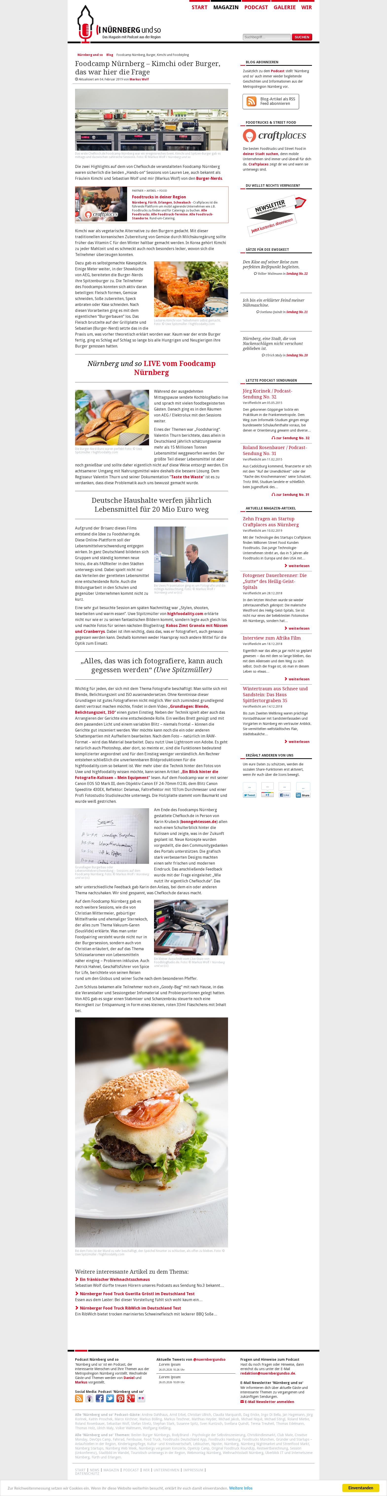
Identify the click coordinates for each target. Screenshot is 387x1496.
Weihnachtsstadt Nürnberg (243, 1453)
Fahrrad (118, 1439)
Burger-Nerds (209, 178)
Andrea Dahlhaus (155, 1415)
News (94, 1470)
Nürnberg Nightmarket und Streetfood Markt (275, 1444)
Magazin (226, 7)
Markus (81, 1382)
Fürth (152, 202)
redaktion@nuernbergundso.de (267, 1373)
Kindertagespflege (131, 1444)
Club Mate (285, 1435)
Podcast (256, 7)
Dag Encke (251, 1415)
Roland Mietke (298, 1419)
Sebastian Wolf (118, 1424)
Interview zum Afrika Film (272, 638)
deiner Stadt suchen (260, 154)
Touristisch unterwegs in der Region (158, 1453)
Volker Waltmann (128, 1428)
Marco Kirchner (126, 1419)
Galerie (285, 7)
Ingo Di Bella (271, 1415)
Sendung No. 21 (297, 312)
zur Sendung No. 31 (291, 495)
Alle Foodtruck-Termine (169, 214)
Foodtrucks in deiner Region (159, 197)
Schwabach (182, 202)
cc (179, 592)
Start (200, 7)
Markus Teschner (177, 1419)
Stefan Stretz (141, 1424)
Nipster (216, 1444)
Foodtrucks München (258, 1439)
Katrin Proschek (101, 1419)
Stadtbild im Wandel (114, 1453)
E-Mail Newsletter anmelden (267, 1402)
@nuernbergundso (209, 1359)
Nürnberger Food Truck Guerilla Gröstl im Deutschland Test (135, 1293)
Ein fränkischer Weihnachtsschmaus (112, 1279)
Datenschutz (87, 1473)
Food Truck (152, 1439)
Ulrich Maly (105, 1428)
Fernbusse (134, 1439)
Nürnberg (139, 202)
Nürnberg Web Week (121, 1448)
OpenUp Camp (199, 1448)
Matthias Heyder (204, 1419)
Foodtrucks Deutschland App (184, 1439)
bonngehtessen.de (198, 821)
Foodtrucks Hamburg (224, 1439)
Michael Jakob (228, 1419)
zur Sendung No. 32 (291, 438)
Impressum (193, 1470)
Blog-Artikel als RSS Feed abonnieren (277, 101)
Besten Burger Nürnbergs (150, 1435)
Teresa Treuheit (262, 1424)
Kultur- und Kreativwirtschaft (169, 1444)
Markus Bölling (150, 1419)
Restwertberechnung (272, 1448)
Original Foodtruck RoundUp (233, 1448)
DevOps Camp (100, 1439)
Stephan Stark (163, 1424)
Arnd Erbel (178, 1415)
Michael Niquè (251, 1419)
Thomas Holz (85, 1428)
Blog (109, 55)
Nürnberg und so (90, 55)
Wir (306, 7)
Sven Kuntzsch (211, 1424)
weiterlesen (297, 566)
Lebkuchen (201, 1444)
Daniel (129, 1378)
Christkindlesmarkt (261, 1435)
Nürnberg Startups (89, 1448)
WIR (146, 1470)
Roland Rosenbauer (90, 1424)
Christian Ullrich (199, 1415)
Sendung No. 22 (297, 274)
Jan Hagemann (294, 1415)
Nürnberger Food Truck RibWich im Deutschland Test (128, 1308)
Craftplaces (259, 164)
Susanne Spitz (187, 1424)
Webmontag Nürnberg (204, 1453)
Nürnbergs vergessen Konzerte (162, 1448)
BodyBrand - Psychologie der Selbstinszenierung (208, 1435)
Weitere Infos (240, 1488)
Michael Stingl (274, 1419)
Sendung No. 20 (297, 355)
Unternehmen (166, 1470)
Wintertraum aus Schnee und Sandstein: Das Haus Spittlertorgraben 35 (275, 694)
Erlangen (165, 202)
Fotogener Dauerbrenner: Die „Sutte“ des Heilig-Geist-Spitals (275, 581)
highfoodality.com (185, 613)
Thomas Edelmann (290, 1424)
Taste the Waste (187, 477)
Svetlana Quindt (236, 1424)
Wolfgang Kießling (157, 1428)
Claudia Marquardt (227, 1415)
